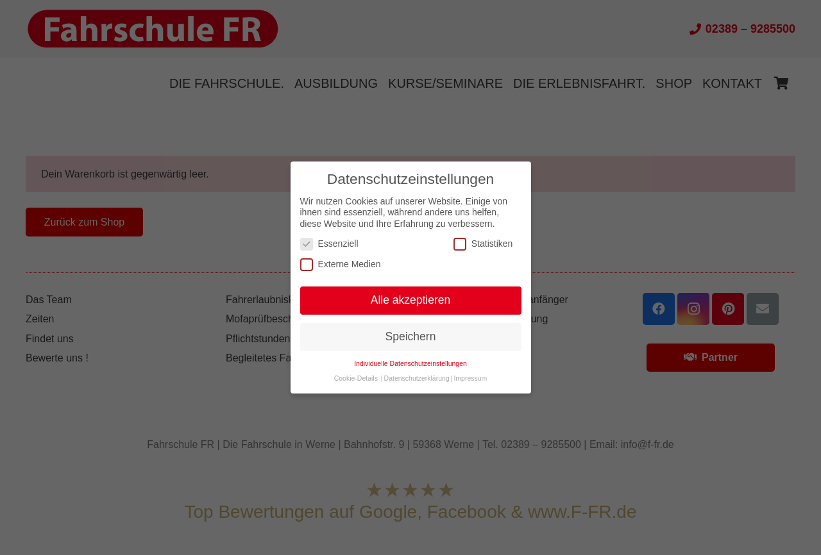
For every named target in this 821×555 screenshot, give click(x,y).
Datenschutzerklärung (417, 378)
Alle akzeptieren (411, 300)
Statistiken (483, 244)
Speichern (410, 336)
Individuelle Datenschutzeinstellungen (410, 363)
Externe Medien (340, 264)
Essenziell (329, 244)
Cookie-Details (356, 378)
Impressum (470, 378)
